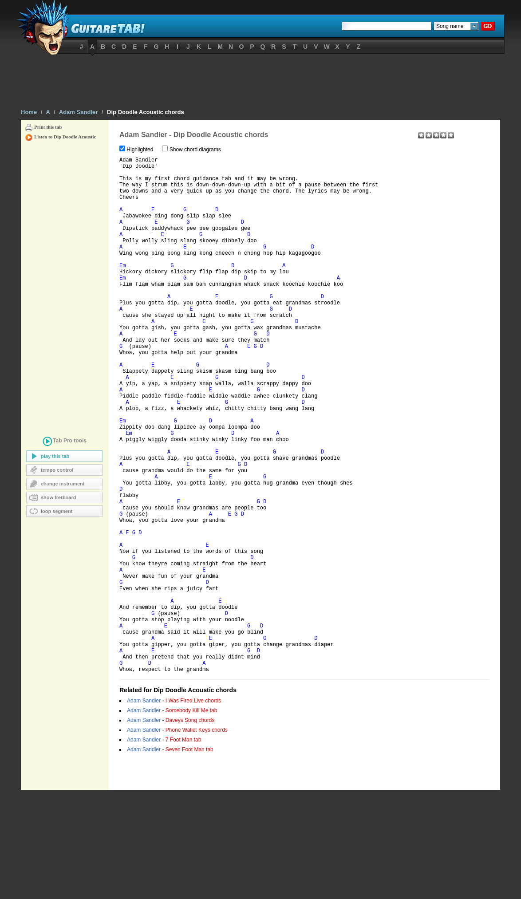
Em (122, 290)
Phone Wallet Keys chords (197, 839)
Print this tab (48, 127)
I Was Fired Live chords (193, 810)
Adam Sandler (78, 112)
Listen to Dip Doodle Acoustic (65, 136)
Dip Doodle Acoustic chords (145, 112)
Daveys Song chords (190, 829)
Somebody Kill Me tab (191, 819)
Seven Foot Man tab (189, 859)
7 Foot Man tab (183, 849)
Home (29, 112)
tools (64, 442)
